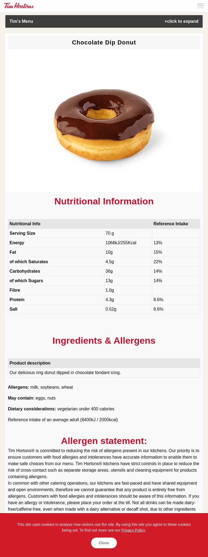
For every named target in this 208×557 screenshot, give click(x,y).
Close (104, 543)
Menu (200, 6)
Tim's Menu (104, 21)
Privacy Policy (133, 530)
